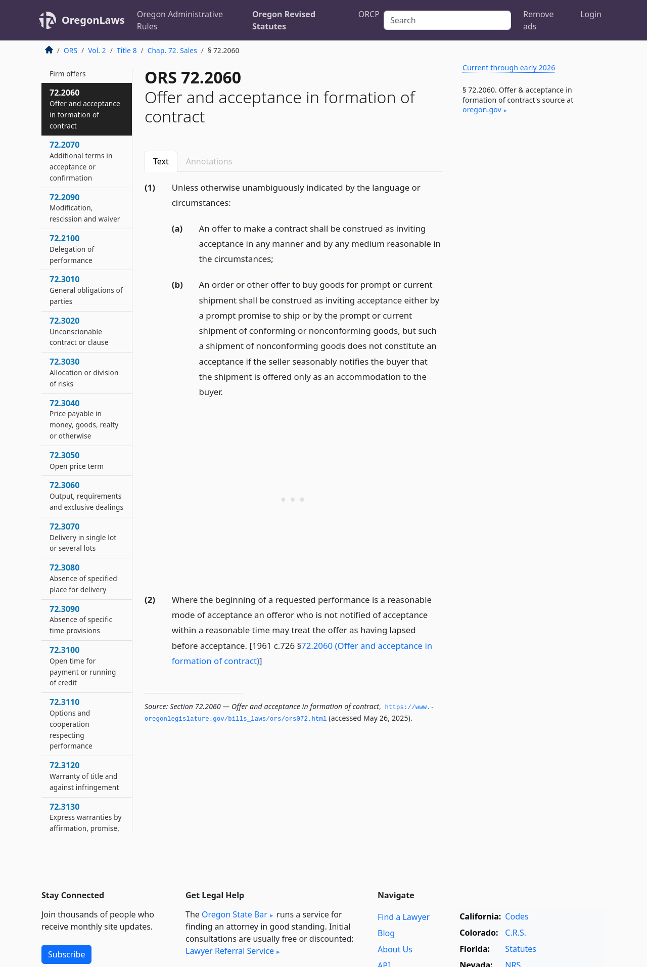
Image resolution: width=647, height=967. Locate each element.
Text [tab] (161, 161)
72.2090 (85, 208)
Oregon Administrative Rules (180, 20)
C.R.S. (515, 932)
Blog (386, 933)
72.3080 (83, 578)
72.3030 (84, 372)
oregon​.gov (482, 109)
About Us (395, 949)
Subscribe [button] (66, 954)
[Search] (447, 20)
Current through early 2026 (509, 67)
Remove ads (538, 20)
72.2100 (72, 249)
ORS (70, 50)
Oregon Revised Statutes (283, 20)
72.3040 (84, 419)
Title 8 (127, 50)
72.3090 (81, 619)
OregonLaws (93, 20)
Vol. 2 (97, 50)
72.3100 (83, 665)
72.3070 (83, 537)
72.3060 (86, 495)
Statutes (520, 948)
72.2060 (85, 108)
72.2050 (68, 67)
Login (591, 14)
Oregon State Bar (234, 914)
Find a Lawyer (404, 916)
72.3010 (86, 290)
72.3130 (85, 822)
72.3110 (71, 723)
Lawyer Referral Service (230, 950)
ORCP (369, 14)
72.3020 (79, 331)
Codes (516, 916)
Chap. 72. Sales (172, 50)
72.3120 (84, 776)
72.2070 (81, 160)
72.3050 (77, 460)
